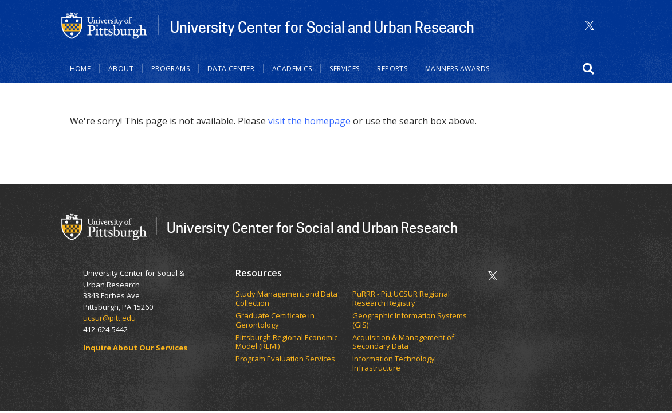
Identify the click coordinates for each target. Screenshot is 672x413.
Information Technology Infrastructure (393, 363)
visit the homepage (309, 121)
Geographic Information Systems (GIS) (409, 320)
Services (344, 68)
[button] (588, 69)
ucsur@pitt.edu (110, 318)
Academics (292, 68)
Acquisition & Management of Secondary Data (403, 342)
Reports (392, 68)
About (120, 68)
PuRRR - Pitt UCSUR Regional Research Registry (401, 298)
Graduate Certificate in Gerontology (275, 320)
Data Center (230, 68)
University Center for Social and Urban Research (322, 27)
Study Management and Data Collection (286, 298)
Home (80, 68)
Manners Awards (457, 68)
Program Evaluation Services (286, 359)
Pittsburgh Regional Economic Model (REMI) (286, 342)
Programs (170, 68)
